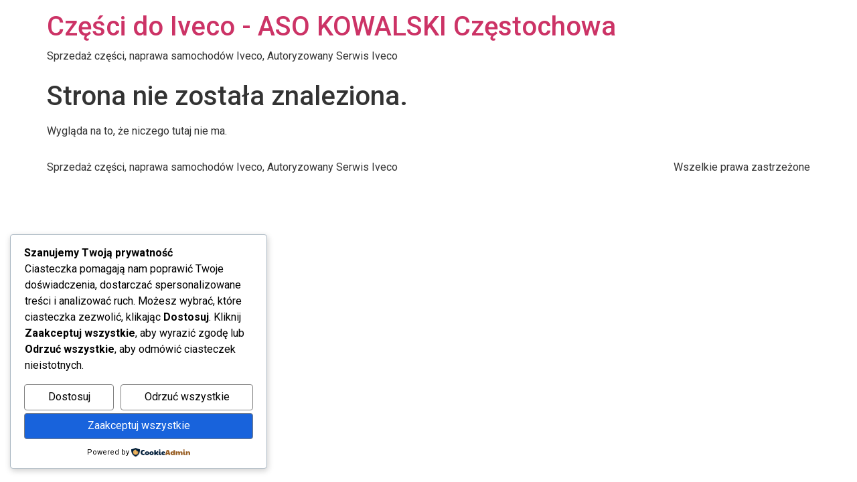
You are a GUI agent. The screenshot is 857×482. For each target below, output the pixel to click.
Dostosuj (69, 396)
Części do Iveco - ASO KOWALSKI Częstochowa (331, 26)
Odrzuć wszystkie (187, 396)
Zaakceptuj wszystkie (139, 425)
